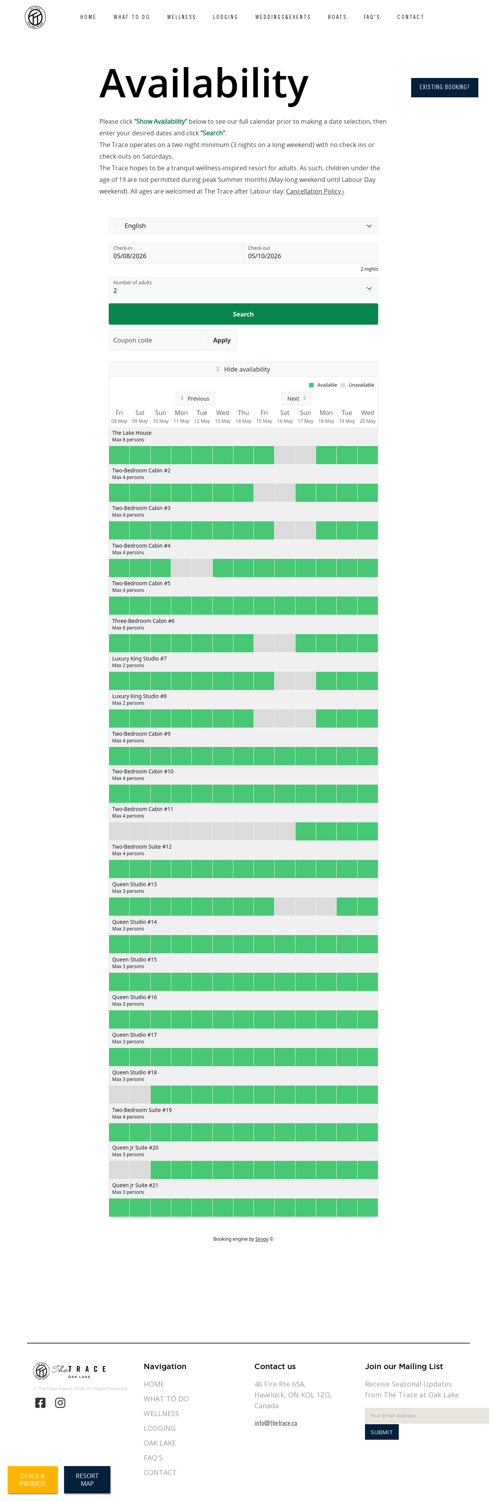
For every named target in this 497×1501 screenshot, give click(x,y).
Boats (337, 18)
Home (88, 18)
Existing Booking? (445, 88)
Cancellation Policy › (315, 191)
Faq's (372, 18)
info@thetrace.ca (275, 1424)
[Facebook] (40, 1403)
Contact (411, 18)
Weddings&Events (283, 18)
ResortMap (87, 1480)
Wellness (181, 18)
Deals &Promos (32, 1480)
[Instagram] (60, 1403)
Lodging (225, 18)
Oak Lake (160, 1442)
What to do (132, 18)
